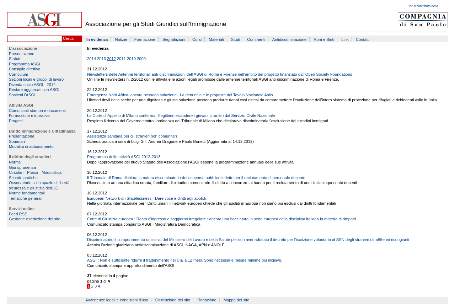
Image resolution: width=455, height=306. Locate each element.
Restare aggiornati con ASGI (34, 89)
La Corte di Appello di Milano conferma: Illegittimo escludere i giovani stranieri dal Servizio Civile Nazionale (181, 115)
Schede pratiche (23, 178)
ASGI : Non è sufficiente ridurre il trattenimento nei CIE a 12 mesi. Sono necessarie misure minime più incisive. (184, 260)
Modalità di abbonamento (31, 146)
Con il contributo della (422, 6)
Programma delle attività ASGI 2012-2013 (123, 157)
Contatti (363, 39)
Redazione (206, 300)
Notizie (121, 39)
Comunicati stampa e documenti (37, 110)
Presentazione (21, 54)
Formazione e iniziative (29, 115)
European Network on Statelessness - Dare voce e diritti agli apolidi (146, 198)
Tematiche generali (25, 198)
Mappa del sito (237, 300)
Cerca (68, 38)
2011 (121, 59)
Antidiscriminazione (289, 39)
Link (345, 39)
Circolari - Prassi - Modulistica (35, 172)
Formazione (144, 39)
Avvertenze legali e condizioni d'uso (116, 300)
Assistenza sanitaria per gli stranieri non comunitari (132, 136)
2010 (131, 59)
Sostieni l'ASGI (22, 95)
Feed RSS (18, 214)
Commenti (256, 39)
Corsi (197, 39)
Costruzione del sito (172, 300)
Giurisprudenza (22, 167)
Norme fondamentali (27, 193)
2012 (111, 59)
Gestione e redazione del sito (34, 219)
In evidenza (97, 39)
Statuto (15, 59)
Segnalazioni (173, 39)
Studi (235, 39)
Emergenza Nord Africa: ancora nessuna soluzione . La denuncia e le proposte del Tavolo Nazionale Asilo (180, 95)
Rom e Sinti (324, 39)
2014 (91, 59)
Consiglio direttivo (24, 69)
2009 (141, 59)
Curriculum (18, 74)
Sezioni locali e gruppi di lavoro (36, 79)
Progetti (16, 121)
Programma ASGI (24, 64)
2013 (101, 59)
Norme (15, 162)
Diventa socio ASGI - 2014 (32, 84)
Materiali (216, 39)
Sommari (17, 141)
